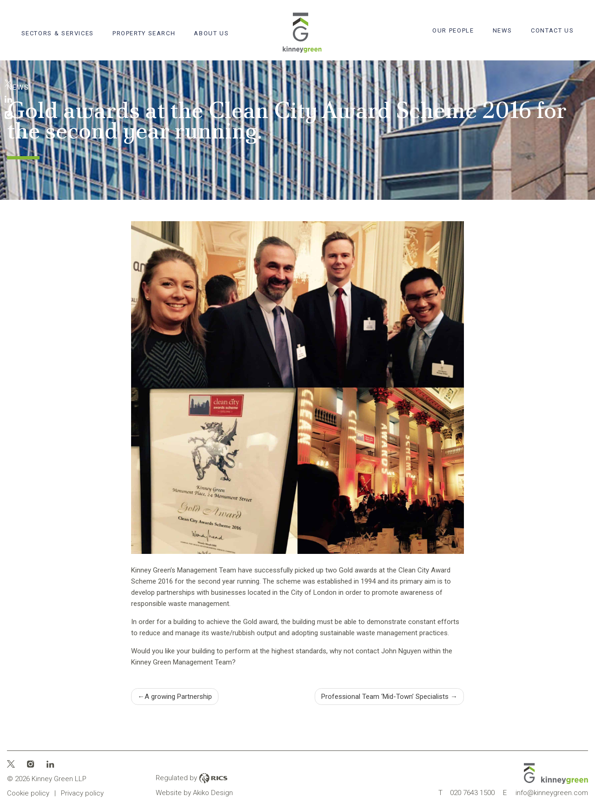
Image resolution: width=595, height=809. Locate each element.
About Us (211, 33)
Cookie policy (28, 793)
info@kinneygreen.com (545, 793)
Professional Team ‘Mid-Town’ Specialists (385, 696)
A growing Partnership (178, 696)
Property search (143, 33)
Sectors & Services (57, 33)
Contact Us (552, 30)
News (503, 30)
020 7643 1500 (466, 793)
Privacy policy (82, 793)
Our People (453, 30)
